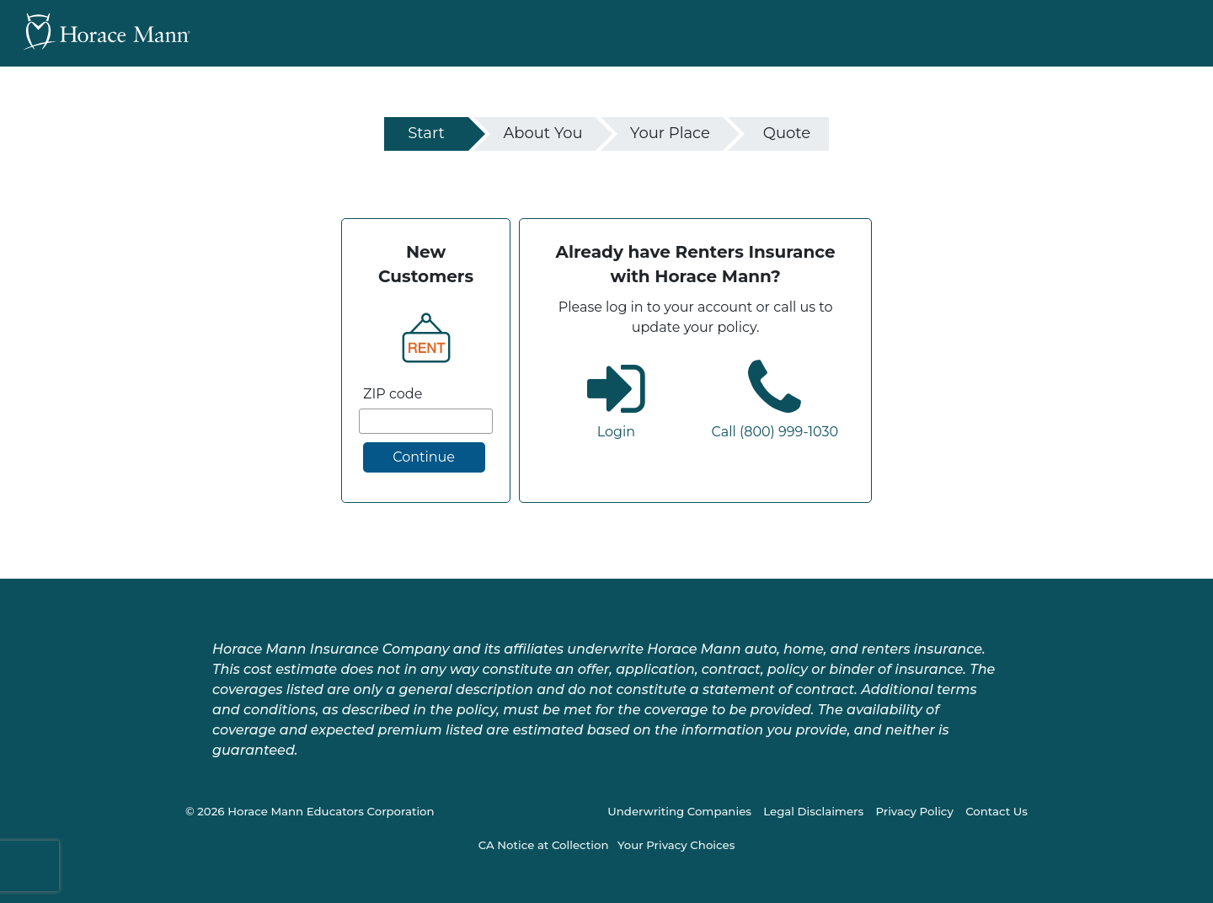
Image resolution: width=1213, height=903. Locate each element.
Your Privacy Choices (676, 845)
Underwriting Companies (679, 811)
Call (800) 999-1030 (774, 432)
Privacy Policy (914, 811)
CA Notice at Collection (543, 845)
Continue (424, 457)
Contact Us (996, 811)
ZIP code (392, 394)
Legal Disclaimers (813, 811)
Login (616, 432)
